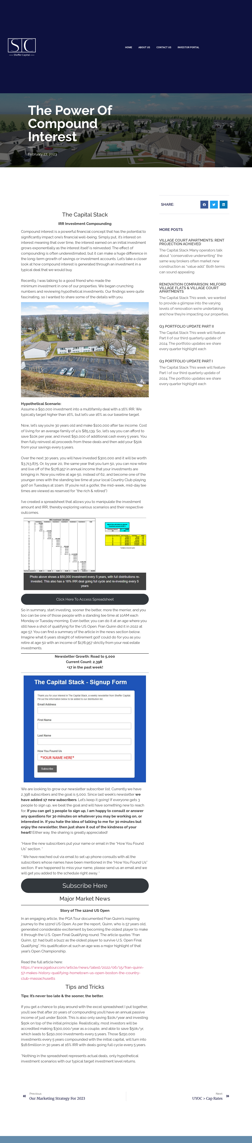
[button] (204, 205)
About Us (144, 47)
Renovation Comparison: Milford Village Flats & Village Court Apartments (192, 288)
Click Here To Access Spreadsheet (85, 599)
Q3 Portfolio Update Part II (186, 326)
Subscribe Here (84, 885)
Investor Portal (188, 47)
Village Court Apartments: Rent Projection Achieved (191, 242)
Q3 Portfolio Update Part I (186, 361)
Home (128, 47)
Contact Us (163, 47)
